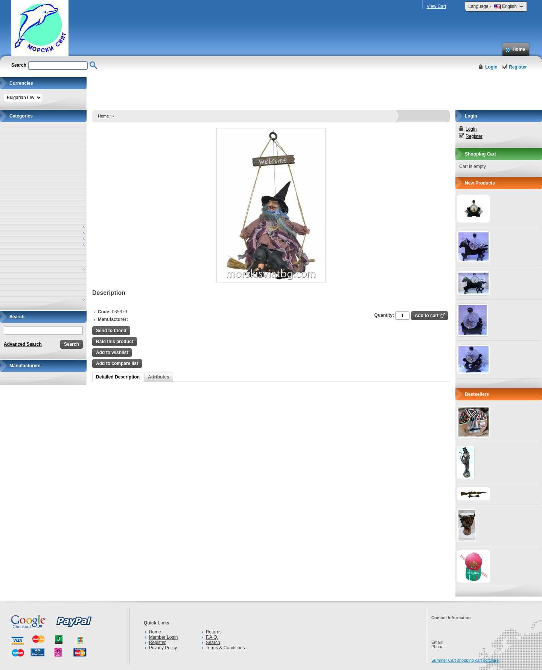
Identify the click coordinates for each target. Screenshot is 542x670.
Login (491, 67)
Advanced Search (23, 344)
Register (518, 67)
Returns (214, 632)
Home (519, 49)
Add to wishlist (112, 352)
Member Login (163, 637)
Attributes (158, 377)
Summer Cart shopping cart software (465, 660)
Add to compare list (117, 363)
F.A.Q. (212, 637)
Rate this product (114, 341)
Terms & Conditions (225, 647)
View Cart (436, 6)
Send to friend (111, 330)
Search (213, 642)
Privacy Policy (163, 647)
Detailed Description (118, 377)
